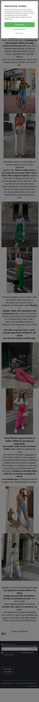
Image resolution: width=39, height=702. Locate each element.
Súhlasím (19, 24)
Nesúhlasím (19, 33)
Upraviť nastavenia (19, 29)
